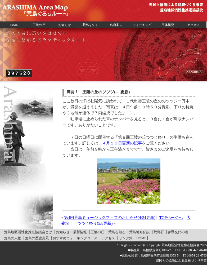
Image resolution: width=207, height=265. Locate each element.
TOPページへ (171, 217)
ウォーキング (142, 25)
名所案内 (116, 25)
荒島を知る (90, 25)
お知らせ (64, 25)
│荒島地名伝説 (138, 232)
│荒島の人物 (11, 238)
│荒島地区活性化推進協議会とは (27, 232)
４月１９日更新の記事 (122, 143)
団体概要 (167, 25)
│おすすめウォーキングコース (73, 238)
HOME (13, 25)
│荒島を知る (115, 232)
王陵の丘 (39, 25)
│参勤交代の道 (176, 232)
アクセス (193, 25)
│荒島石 (157, 232)
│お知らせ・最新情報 (70, 232)
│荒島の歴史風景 (35, 238)
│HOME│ (141, 238)
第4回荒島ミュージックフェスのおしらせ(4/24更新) (109, 217)
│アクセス (107, 238)
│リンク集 (124, 238)
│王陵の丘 (96, 232)
